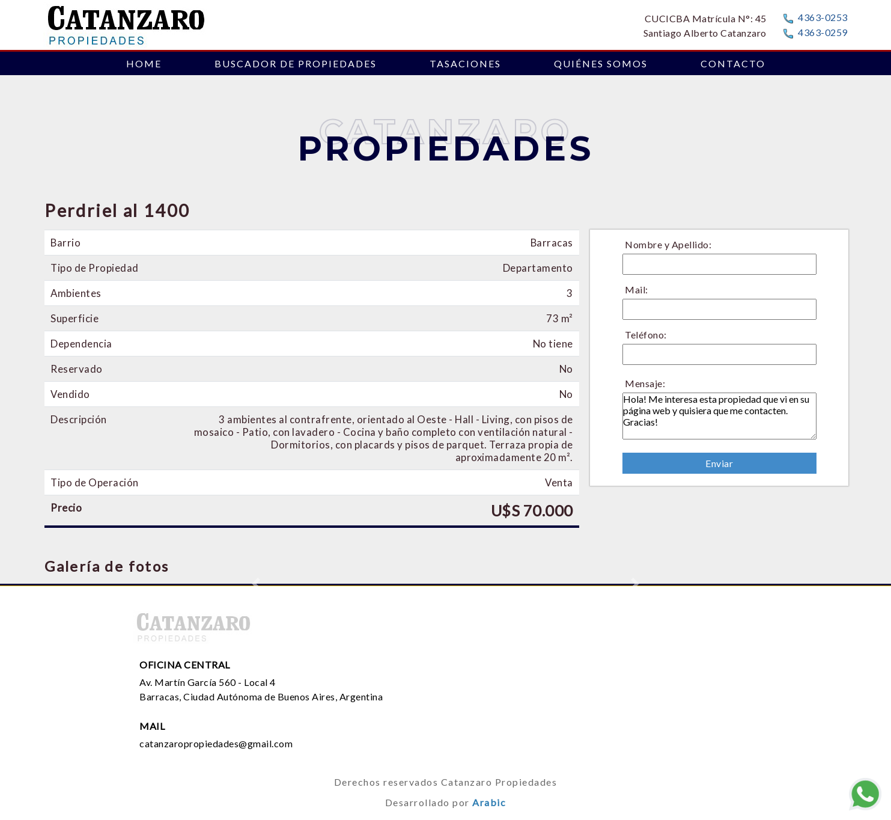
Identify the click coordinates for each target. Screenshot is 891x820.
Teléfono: (646, 334)
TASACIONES (465, 63)
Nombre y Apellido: (668, 244)
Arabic (489, 802)
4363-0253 (823, 17)
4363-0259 (823, 32)
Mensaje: (645, 383)
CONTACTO (733, 63)
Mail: (636, 289)
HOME (144, 63)
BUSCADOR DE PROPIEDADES (295, 63)
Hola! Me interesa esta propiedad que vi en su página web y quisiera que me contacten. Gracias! (719, 416)
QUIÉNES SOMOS (601, 63)
